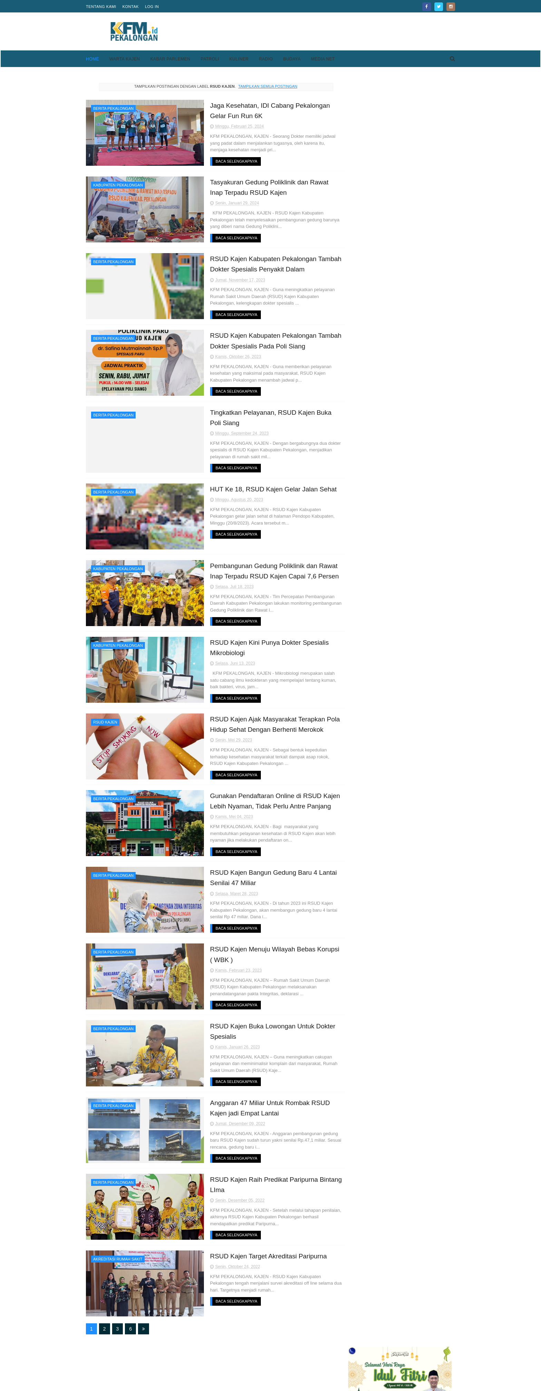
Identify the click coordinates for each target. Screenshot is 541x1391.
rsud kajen (105, 720)
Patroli (210, 59)
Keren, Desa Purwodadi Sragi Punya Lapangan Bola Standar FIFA (413, 247)
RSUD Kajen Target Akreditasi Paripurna (252, 1251)
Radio (266, 59)
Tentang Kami (101, 6)
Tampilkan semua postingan (261, 86)
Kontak (130, 6)
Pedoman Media (230, 1362)
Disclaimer (349, 1362)
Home (92, 59)
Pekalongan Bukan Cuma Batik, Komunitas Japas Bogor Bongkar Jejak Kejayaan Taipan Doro (416, 278)
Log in (152, 6)
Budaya (292, 59)
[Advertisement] (329, 31)
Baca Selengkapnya (219, 161)
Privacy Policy (353, 1354)
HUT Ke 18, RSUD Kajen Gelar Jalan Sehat (256, 487)
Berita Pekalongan (113, 108)
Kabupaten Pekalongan (118, 185)
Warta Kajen (124, 59)
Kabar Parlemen (170, 59)
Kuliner (239, 59)
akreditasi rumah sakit (117, 1255)
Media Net (323, 59)
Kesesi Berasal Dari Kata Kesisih (416, 516)
